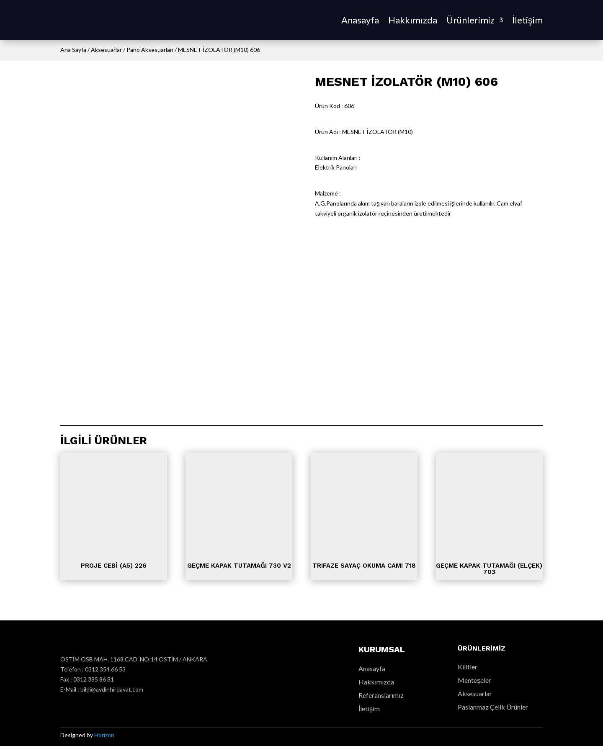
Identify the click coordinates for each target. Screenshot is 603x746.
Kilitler (467, 667)
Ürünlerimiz (470, 20)
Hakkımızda (412, 20)
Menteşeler (474, 680)
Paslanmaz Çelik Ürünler (493, 707)
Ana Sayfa (73, 49)
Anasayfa (360, 20)
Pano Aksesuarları (149, 49)
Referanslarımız (381, 695)
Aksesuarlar (106, 49)
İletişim (527, 20)
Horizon (104, 734)
